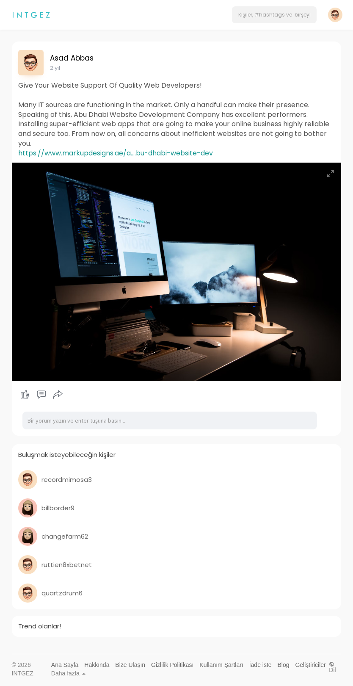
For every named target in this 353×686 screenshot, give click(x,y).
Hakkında (96, 664)
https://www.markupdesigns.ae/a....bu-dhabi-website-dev (115, 153)
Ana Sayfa (65, 664)
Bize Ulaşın (130, 664)
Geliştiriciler (310, 664)
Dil (332, 667)
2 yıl (55, 68)
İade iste (260, 664)
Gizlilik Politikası (172, 664)
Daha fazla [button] (68, 673)
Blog (284, 664)
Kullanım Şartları (221, 664)
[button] (274, 14)
